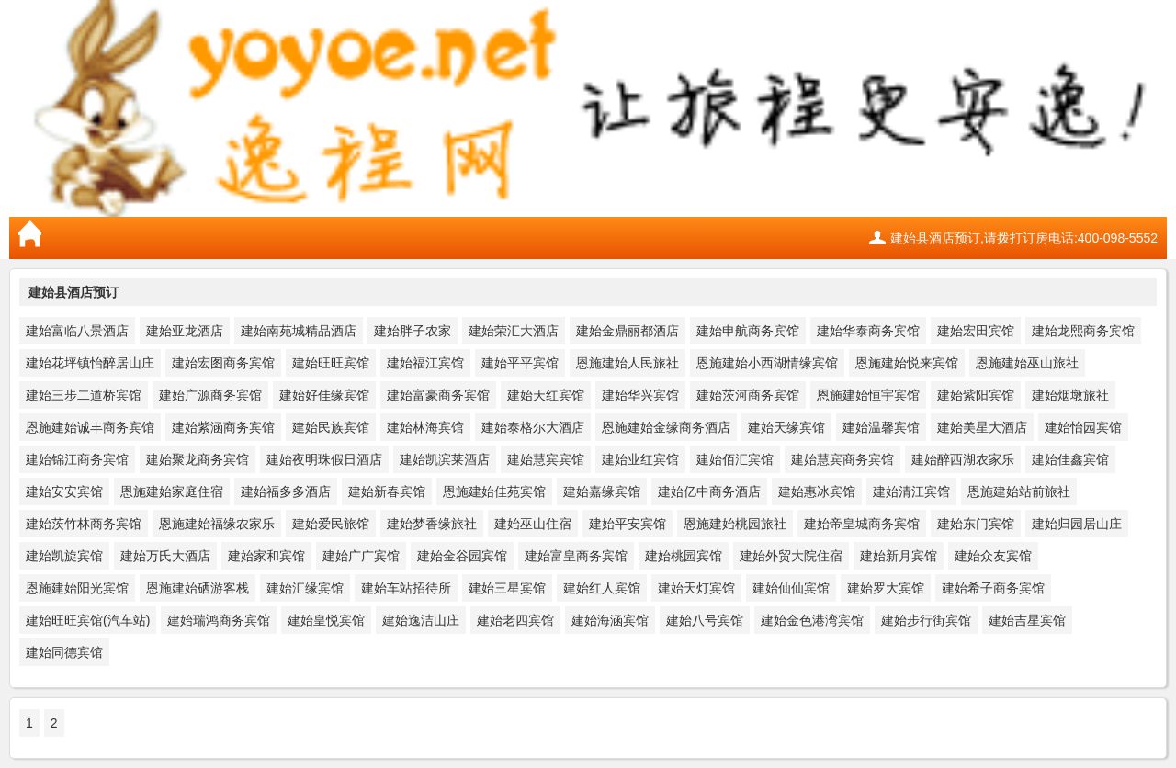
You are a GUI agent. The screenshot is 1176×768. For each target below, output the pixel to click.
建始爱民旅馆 (330, 523)
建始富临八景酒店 (77, 330)
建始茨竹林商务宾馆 (83, 523)
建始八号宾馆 (704, 620)
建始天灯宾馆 (696, 588)
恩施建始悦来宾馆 (906, 363)
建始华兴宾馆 (640, 395)
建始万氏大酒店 (165, 555)
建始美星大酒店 (982, 427)
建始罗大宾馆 (885, 588)
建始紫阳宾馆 (975, 395)
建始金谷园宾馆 (462, 555)
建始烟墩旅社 (1070, 395)
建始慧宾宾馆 (545, 459)
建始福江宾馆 (425, 363)
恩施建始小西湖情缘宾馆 (767, 363)
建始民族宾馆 (330, 427)
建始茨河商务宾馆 (747, 395)
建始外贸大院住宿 (791, 555)
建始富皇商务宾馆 (576, 555)
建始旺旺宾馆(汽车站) (88, 620)
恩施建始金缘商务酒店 (666, 427)
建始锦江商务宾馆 (77, 459)
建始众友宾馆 (993, 555)
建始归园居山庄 (1077, 523)
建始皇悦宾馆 (326, 620)
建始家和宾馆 (266, 555)
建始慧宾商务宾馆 (842, 459)
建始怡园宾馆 (1083, 427)
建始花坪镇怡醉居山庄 (90, 363)
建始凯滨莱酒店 (445, 459)
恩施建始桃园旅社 (735, 523)
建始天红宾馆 (545, 395)
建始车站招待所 (406, 588)
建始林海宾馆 (425, 427)
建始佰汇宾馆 (735, 459)
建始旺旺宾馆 (330, 363)
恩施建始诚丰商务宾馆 (90, 427)
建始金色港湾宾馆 (812, 620)
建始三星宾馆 (507, 588)
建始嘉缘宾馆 (601, 491)
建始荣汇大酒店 (514, 330)
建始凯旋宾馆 (64, 555)
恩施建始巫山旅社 (1027, 363)
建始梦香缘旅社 (432, 523)
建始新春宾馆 (386, 491)
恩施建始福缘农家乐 (217, 523)
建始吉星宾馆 (1027, 620)
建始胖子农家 (412, 330)
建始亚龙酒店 (184, 330)
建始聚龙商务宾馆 (197, 459)
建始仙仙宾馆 (791, 588)
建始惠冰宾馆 (816, 491)
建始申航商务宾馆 (747, 330)
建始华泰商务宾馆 (868, 330)
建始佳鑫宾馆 (1070, 459)
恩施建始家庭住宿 (171, 491)
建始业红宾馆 (640, 459)
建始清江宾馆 (911, 491)
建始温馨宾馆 (881, 427)
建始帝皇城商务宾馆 (862, 523)
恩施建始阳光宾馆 (77, 588)
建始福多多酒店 (286, 491)
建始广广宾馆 (361, 555)
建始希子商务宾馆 (993, 588)
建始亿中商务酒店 (709, 491)
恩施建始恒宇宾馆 (868, 395)
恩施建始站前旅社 (1018, 491)
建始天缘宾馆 (786, 427)
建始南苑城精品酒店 (298, 330)
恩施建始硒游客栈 (197, 588)
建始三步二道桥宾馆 (83, 395)
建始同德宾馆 (64, 652)
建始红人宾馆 (601, 588)
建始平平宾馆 (520, 363)
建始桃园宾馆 (683, 555)
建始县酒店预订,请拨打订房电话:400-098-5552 (1024, 238)
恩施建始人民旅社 (627, 363)
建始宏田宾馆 (975, 330)
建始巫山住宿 (532, 523)
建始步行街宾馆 (926, 620)
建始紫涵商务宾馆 (223, 427)
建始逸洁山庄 (420, 620)
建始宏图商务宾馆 (223, 363)
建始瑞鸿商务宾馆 (218, 620)
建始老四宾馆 (515, 620)
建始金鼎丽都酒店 (627, 330)
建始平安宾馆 (627, 523)
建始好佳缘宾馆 (324, 395)
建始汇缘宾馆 (305, 588)
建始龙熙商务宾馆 (1083, 330)
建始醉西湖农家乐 (962, 459)
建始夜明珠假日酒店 (324, 459)
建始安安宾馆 (64, 491)
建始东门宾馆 (975, 523)
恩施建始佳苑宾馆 (494, 491)
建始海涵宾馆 (610, 620)
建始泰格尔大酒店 (532, 427)
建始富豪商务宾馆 (438, 395)
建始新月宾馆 (898, 555)
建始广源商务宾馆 (210, 395)
